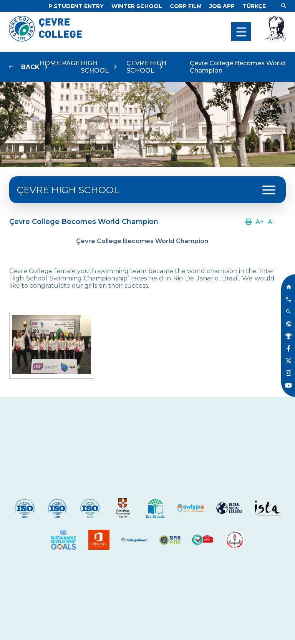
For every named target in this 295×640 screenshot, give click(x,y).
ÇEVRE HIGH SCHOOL (146, 67)
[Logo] (45, 39)
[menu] (241, 31)
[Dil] (254, 6)
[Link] (76, 6)
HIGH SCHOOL (95, 67)
